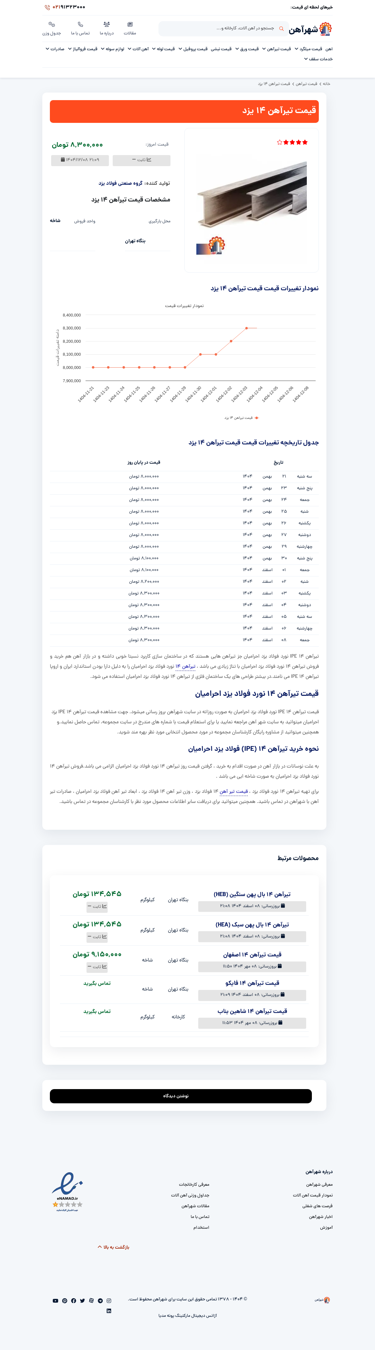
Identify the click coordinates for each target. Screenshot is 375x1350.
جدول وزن (51, 28)
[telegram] (99, 1301)
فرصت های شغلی (317, 1206)
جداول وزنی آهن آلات (190, 1195)
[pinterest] (64, 1301)
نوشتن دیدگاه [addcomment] (178, 1094)
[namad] (68, 1192)
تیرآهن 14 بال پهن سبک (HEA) (252, 925)
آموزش (326, 1228)
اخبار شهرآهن (321, 1217)
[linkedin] (108, 1312)
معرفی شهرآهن (319, 1185)
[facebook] (72, 1301)
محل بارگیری (159, 221)
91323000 (63, 8)
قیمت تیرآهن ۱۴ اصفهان (252, 955)
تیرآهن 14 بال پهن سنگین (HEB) (252, 895)
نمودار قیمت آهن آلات (313, 1195)
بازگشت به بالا (113, 1247)
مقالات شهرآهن (195, 1206)
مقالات (130, 28)
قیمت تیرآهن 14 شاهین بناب (252, 1011)
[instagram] (108, 1301)
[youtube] (55, 1301)
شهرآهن (303, 30)
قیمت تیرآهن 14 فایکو (252, 983)
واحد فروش (84, 221)
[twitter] (81, 1301)
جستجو (281, 28)
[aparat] (90, 1301)
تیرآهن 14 (185, 667)
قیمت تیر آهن (234, 792)
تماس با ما (80, 28)
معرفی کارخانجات (194, 1185)
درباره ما (107, 28)
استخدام (201, 1228)
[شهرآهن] (325, 28)
